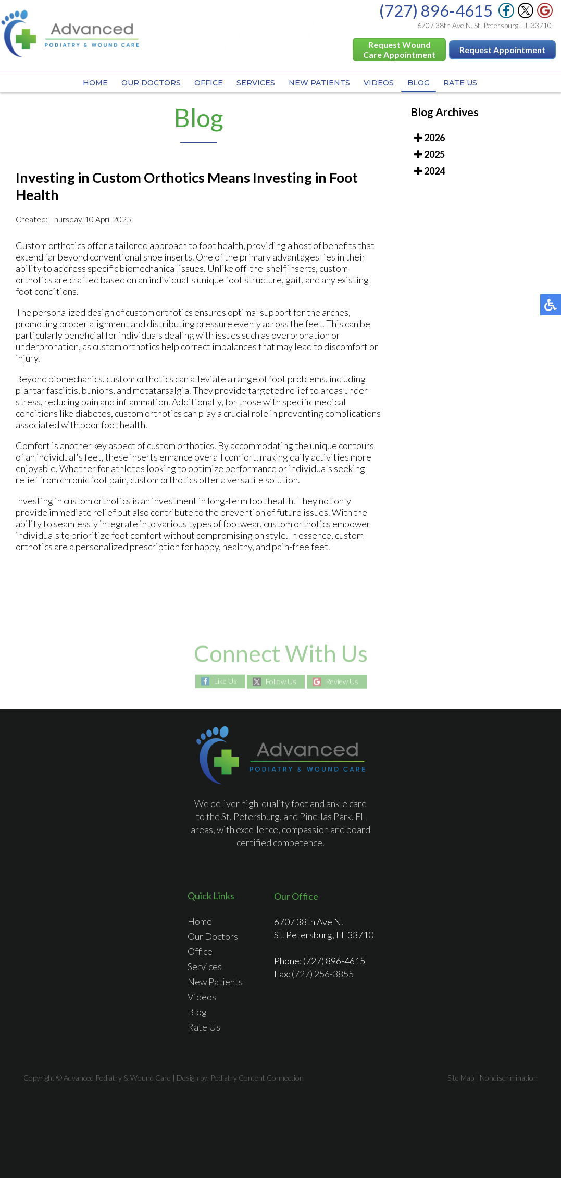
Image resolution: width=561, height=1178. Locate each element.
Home (95, 83)
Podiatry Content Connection (257, 1077)
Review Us (342, 681)
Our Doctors (151, 83)
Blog (418, 83)
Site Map (460, 1077)
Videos (379, 83)
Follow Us (281, 681)
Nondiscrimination (509, 1077)
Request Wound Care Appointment (399, 49)
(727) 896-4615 (436, 10)
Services (255, 83)
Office (208, 83)
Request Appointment (502, 50)
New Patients (319, 83)
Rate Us (460, 83)
